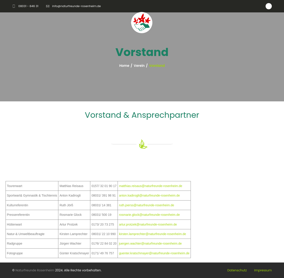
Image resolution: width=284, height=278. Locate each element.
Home (124, 66)
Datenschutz (237, 270)
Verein (139, 66)
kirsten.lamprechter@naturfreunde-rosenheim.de (152, 234)
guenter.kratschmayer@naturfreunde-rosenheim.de (154, 253)
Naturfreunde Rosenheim (35, 270)
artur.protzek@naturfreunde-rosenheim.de (148, 224)
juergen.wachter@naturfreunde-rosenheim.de (150, 243)
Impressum (263, 270)
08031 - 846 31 (28, 6)
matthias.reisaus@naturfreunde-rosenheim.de (150, 186)
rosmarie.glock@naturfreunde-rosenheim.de (149, 214)
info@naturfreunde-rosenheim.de (76, 6)
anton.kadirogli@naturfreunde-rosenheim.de (149, 195)
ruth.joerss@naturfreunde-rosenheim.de (146, 205)
